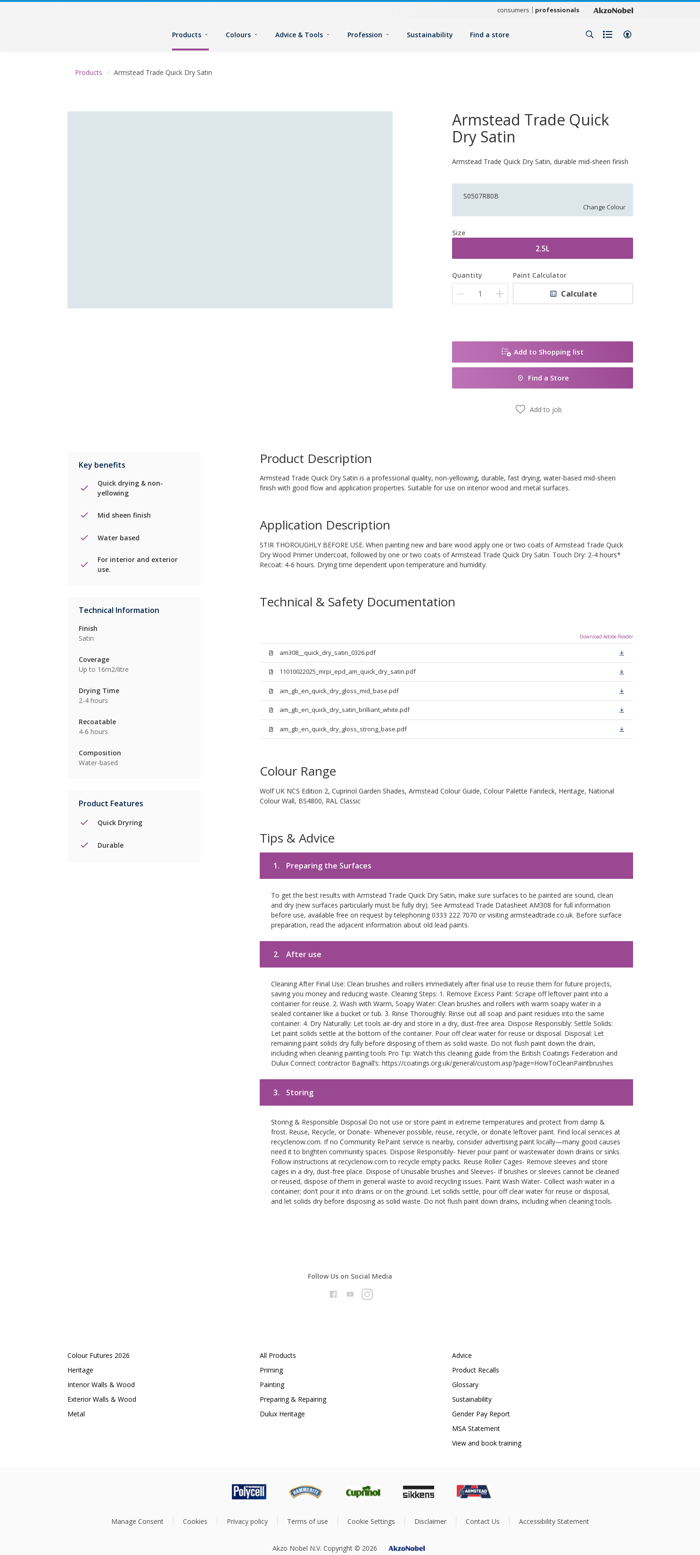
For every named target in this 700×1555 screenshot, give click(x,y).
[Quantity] (480, 293)
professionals (557, 10)
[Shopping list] (608, 34)
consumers (513, 10)
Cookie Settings (371, 1521)
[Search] (589, 34)
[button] (627, 34)
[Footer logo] (209, 1491)
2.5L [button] (542, 248)
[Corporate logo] (613, 10)
